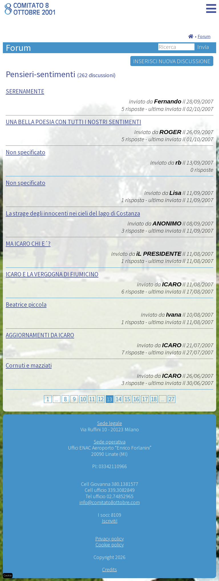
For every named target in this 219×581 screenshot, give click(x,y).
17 (145, 399)
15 (127, 399)
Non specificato (25, 152)
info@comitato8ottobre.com (110, 502)
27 (171, 399)
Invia (203, 47)
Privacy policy (109, 538)
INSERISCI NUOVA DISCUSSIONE (171, 61)
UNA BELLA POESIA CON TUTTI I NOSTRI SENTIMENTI (73, 122)
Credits (109, 569)
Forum (204, 36)
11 (92, 399)
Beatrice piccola (26, 304)
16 (136, 399)
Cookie (8, 575)
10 (83, 399)
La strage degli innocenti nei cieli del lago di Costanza (73, 213)
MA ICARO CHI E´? (28, 243)
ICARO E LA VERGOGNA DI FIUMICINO (52, 274)
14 (118, 399)
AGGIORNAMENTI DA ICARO (40, 335)
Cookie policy (110, 544)
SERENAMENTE (25, 91)
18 (154, 399)
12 (101, 399)
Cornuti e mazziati (29, 365)
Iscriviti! (109, 521)
